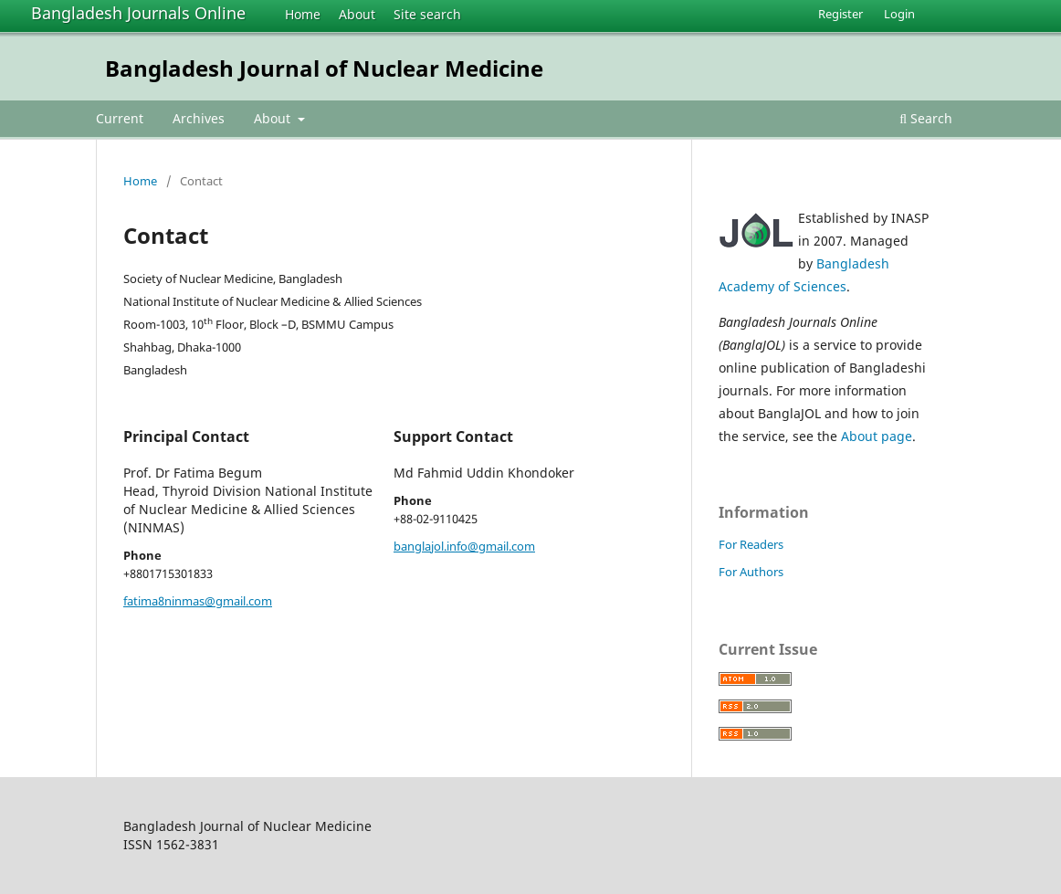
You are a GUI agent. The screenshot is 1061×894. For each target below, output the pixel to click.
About (357, 14)
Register (840, 13)
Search (925, 118)
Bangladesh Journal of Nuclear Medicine (324, 68)
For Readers (751, 544)
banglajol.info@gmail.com (464, 546)
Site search (427, 14)
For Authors (751, 571)
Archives (199, 118)
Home (302, 14)
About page (876, 436)
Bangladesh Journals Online (138, 13)
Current (119, 118)
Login (899, 13)
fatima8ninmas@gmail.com (197, 601)
